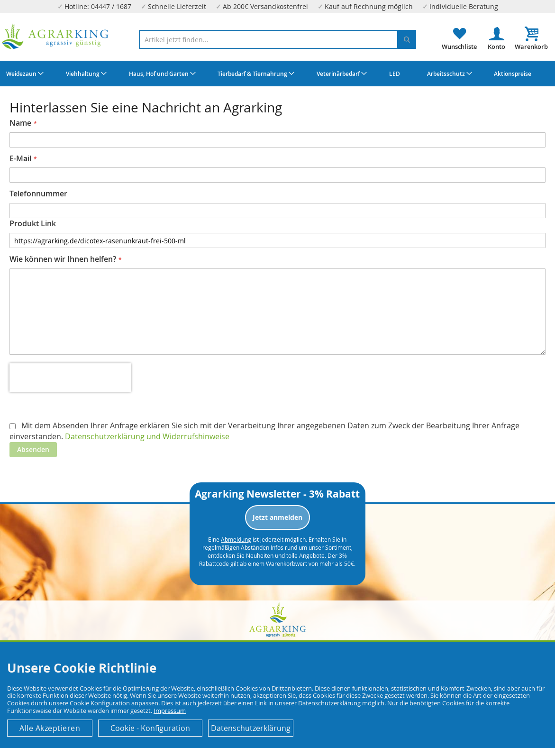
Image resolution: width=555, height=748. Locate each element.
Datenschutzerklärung (251, 728)
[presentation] (70, 377)
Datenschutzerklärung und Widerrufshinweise (147, 436)
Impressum (170, 710)
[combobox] (278, 39)
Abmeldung (236, 539)
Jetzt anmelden (277, 517)
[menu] (277, 73)
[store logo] (55, 36)
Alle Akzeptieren (49, 728)
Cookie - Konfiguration (150, 728)
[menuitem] (24, 73)
